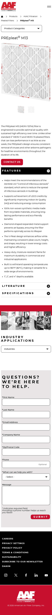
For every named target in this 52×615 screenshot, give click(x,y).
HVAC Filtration (30, 16)
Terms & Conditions (15, 553)
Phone (5, 460)
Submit (40, 517)
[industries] (26, 349)
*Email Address (10, 422)
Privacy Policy (12, 548)
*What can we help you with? (17, 472)
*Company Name (11, 435)
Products (13, 16)
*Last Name (8, 410)
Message (6, 485)
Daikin (6, 566)
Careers (7, 539)
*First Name (8, 397)
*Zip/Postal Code (10, 447)
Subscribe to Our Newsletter (22, 562)
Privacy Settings (13, 543)
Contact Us (12, 162)
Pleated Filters (7, 21)
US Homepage (2, 17)
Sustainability (11, 557)
